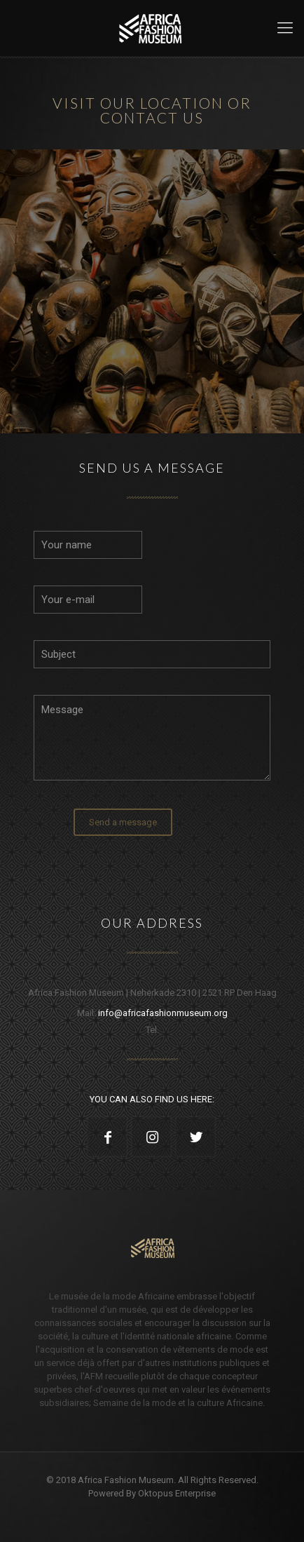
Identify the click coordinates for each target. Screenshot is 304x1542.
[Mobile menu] (285, 28)
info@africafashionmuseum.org (163, 1013)
